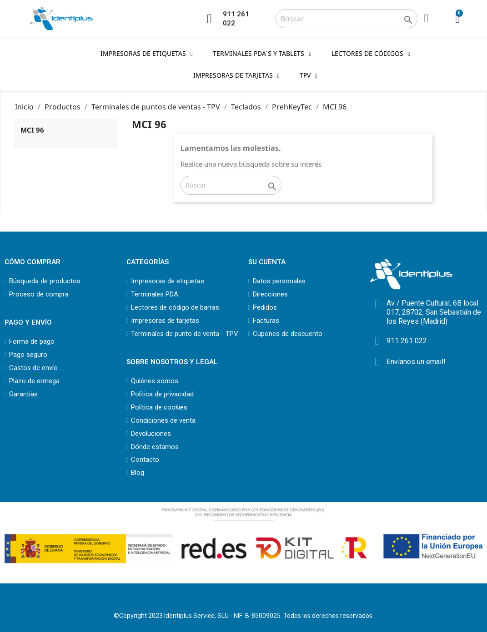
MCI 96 (32, 129)
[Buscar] (346, 18)
